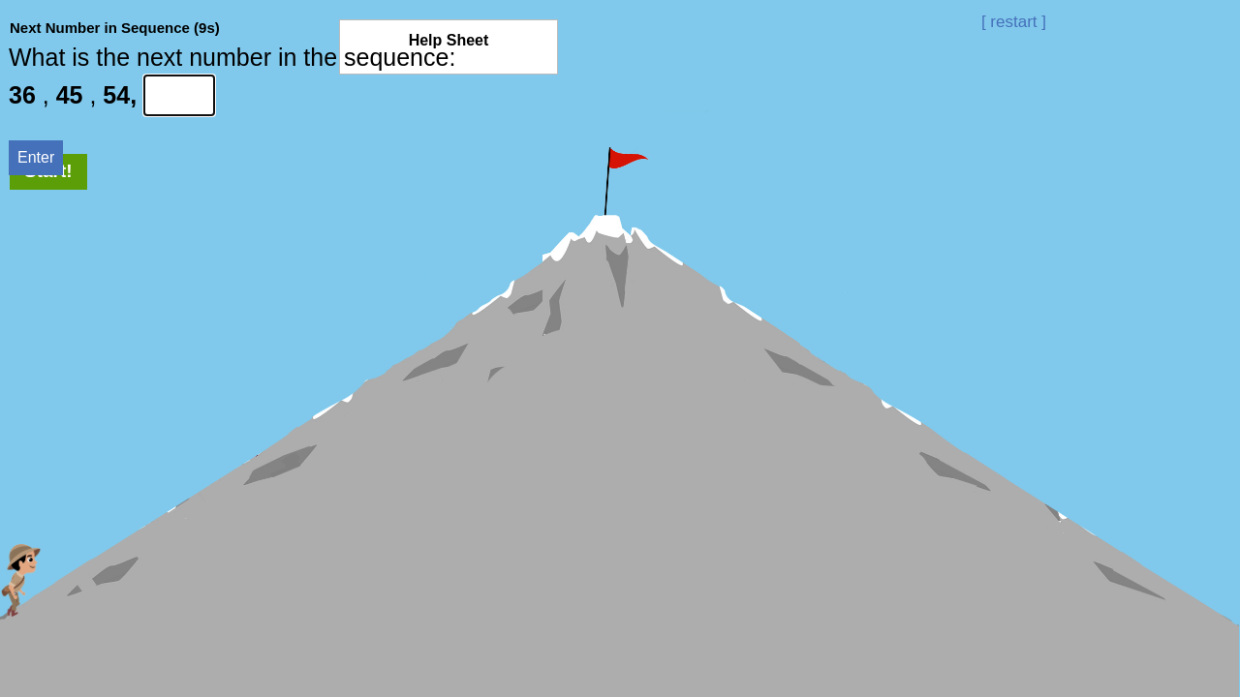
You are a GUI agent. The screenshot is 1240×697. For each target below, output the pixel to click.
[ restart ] (1013, 22)
